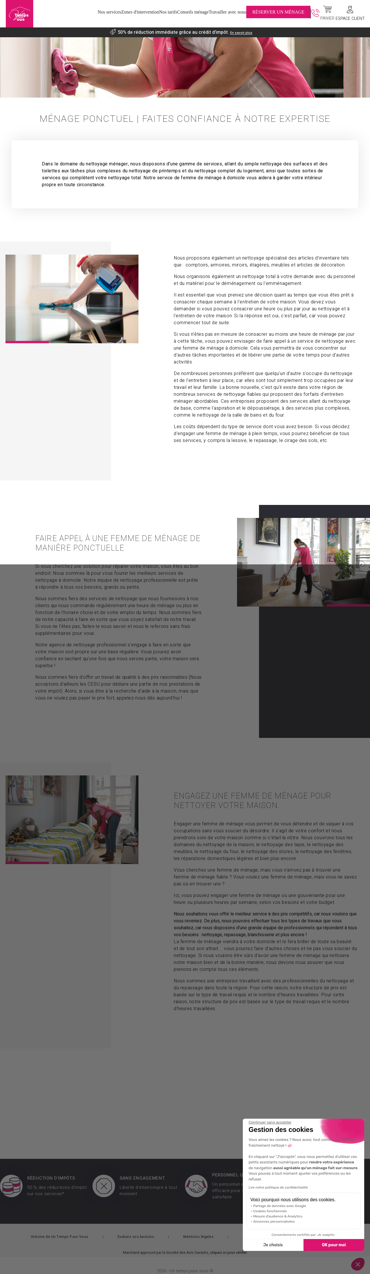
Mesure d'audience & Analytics (277, 1216)
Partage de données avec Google (279, 1206)
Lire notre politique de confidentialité (278, 1187)
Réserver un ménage (310, 14)
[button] (358, 1264)
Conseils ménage (199, 14)
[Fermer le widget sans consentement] (270, 1122)
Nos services (60, 14)
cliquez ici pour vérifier (228, 1242)
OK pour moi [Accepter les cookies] (334, 1245)
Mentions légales (198, 1226)
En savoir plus (241, 32)
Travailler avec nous (254, 14)
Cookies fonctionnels (270, 1211)
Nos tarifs (155, 14)
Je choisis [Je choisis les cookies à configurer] (273, 1245)
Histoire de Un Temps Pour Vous (59, 1226)
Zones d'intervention (108, 14)
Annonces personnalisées (274, 1221)
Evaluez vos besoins (136, 1226)
